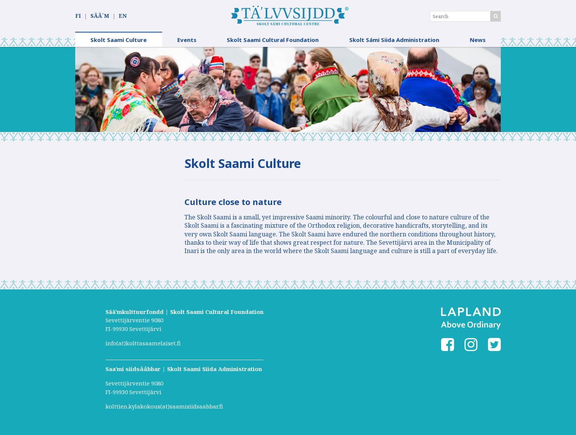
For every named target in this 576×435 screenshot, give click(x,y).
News (478, 40)
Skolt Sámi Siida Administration (394, 40)
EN (123, 15)
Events (187, 40)
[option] (288, 89)
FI (78, 15)
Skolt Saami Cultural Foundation (273, 40)
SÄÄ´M (99, 15)
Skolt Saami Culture (118, 40)
